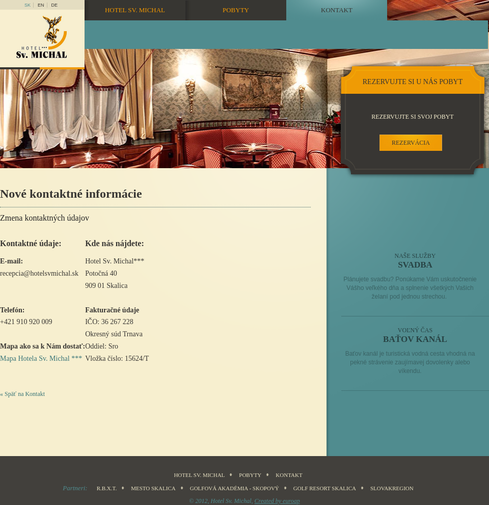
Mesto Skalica (153, 488)
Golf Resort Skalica (324, 488)
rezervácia (411, 142)
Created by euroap (277, 500)
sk (27, 5)
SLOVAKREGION (392, 488)
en (41, 5)
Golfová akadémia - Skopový (234, 488)
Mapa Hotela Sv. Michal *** (41, 358)
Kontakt (336, 10)
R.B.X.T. (107, 488)
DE (54, 5)
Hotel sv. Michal (135, 10)
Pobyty (236, 10)
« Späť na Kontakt (22, 393)
